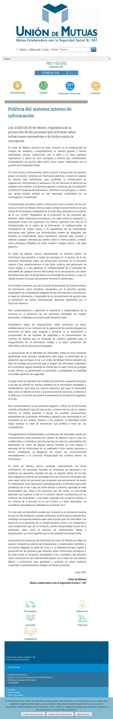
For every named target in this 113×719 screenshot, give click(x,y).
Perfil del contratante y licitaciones (22, 680)
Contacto (11, 689)
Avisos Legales (14, 692)
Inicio (46, 49)
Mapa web (35, 49)
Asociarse (14, 667)
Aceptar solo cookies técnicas (60, 714)
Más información (83, 714)
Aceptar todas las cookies (33, 714)
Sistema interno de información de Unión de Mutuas (30, 677)
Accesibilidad (13, 682)
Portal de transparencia (17, 674)
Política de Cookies (15, 695)
